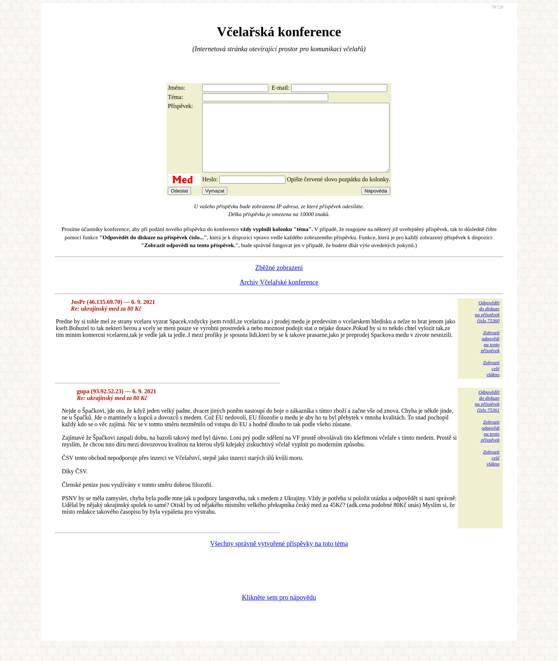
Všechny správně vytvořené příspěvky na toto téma (279, 557)
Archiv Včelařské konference (279, 295)
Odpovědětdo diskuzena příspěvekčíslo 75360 (487, 325)
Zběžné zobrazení (279, 281)
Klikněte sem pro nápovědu (279, 611)
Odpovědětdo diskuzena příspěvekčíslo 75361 (487, 414)
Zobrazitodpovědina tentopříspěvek (490, 355)
